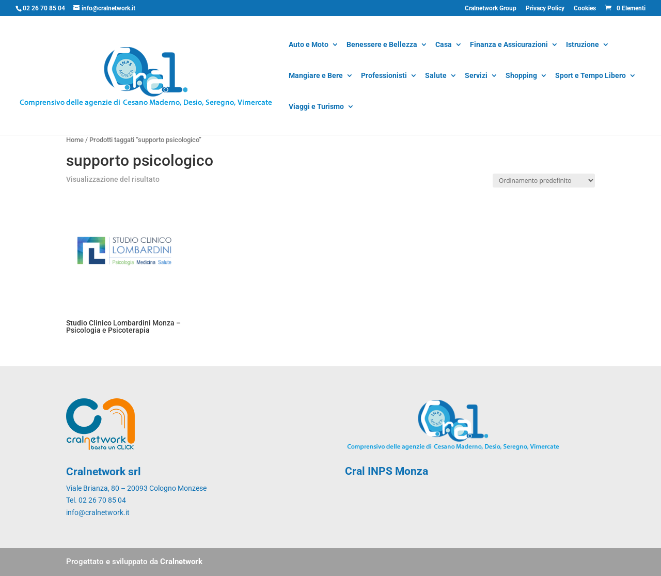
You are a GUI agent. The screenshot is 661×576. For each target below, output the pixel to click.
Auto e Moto (308, 45)
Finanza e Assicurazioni (509, 45)
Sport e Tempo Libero (590, 76)
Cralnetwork (181, 561)
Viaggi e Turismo (316, 107)
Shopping (521, 76)
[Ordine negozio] (544, 181)
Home (75, 140)
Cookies (585, 8)
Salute (436, 76)
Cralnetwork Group (490, 8)
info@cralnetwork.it (98, 512)
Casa (443, 45)
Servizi (476, 76)
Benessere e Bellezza (382, 45)
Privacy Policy (545, 8)
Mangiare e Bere (316, 76)
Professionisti (384, 76)
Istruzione (582, 45)
